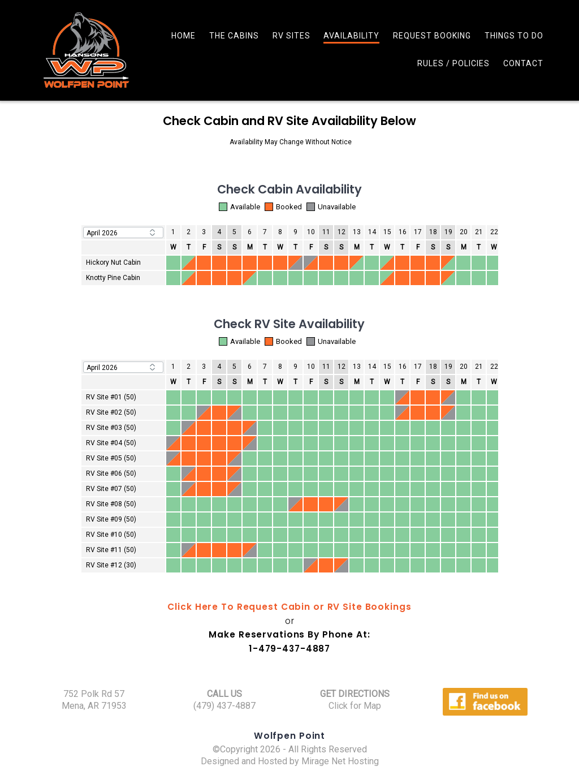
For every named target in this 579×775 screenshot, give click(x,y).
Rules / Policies (453, 63)
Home (183, 35)
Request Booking (432, 35)
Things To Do (514, 35)
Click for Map (355, 705)
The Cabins (234, 35)
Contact (523, 63)
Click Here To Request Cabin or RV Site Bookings (289, 607)
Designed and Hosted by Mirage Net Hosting (290, 761)
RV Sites (291, 35)
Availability (351, 35)
